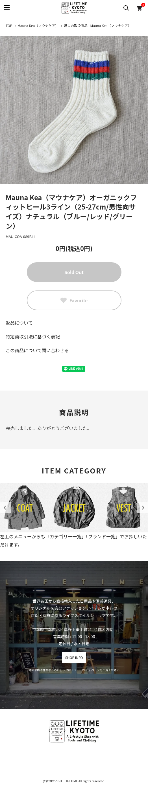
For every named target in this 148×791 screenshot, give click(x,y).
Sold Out (74, 272)
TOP (9, 25)
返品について (19, 322)
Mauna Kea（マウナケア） (38, 25)
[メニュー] (6, 8)
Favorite (74, 300)
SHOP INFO (74, 657)
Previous (5, 507)
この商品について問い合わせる (37, 350)
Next (142, 507)
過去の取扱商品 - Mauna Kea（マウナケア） (97, 25)
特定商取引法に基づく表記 (33, 336)
